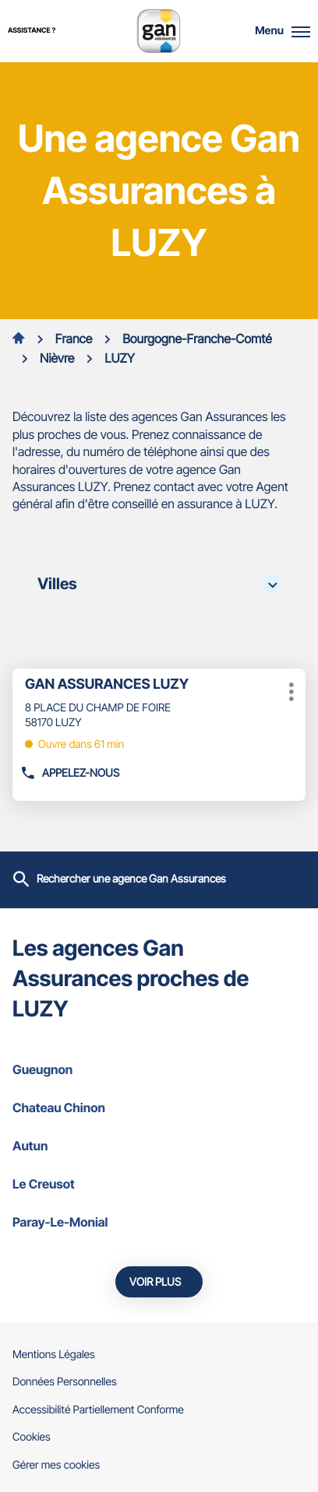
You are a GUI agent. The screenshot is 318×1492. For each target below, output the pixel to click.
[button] (301, 31)
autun (159, 1145)
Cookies (31, 1438)
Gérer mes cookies (56, 1465)
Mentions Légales (53, 1355)
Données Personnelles (64, 1382)
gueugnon (159, 1069)
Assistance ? (31, 30)
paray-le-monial (159, 1222)
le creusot (159, 1184)
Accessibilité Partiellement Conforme (98, 1410)
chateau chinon (159, 1107)
